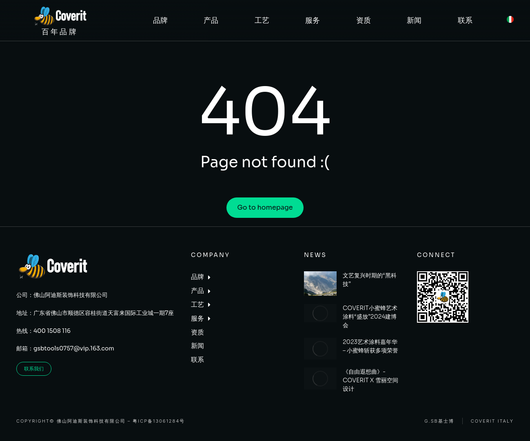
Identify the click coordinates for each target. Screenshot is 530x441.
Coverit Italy (492, 421)
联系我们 (34, 369)
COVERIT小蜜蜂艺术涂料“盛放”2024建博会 (370, 316)
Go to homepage (265, 207)
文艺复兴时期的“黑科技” (370, 280)
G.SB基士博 (439, 421)
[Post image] (320, 283)
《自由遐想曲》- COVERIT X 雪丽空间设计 (370, 380)
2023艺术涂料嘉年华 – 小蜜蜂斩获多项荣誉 (370, 346)
